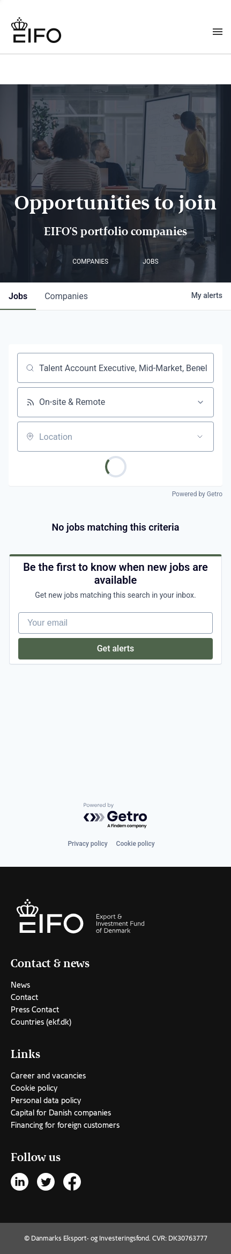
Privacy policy (87, 843)
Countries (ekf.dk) (41, 1022)
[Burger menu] (217, 31)
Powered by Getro (197, 494)
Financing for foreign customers (65, 1125)
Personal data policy (46, 1100)
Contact (24, 997)
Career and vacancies (48, 1075)
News (20, 985)
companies (66, 296)
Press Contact (35, 1009)
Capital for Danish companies (61, 1112)
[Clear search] (200, 368)
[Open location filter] (200, 436)
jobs (18, 296)
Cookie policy (135, 843)
